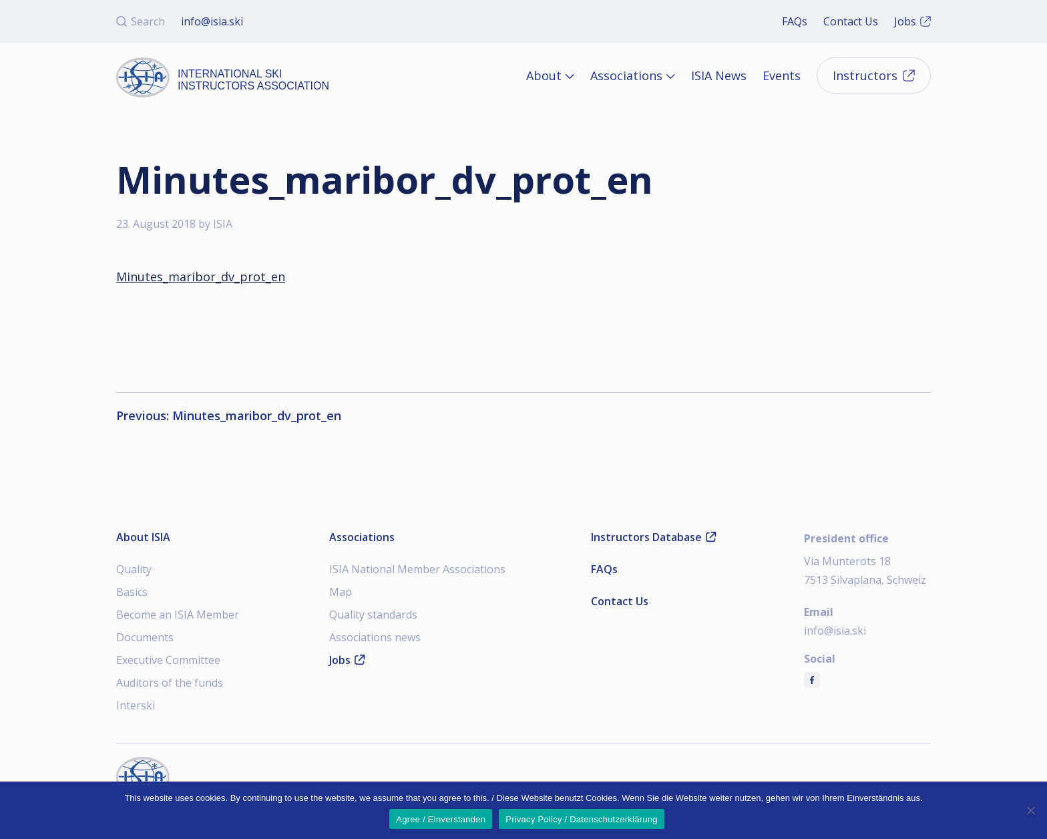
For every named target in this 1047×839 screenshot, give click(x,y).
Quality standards (373, 614)
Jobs (912, 21)
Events (782, 75)
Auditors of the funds (169, 682)
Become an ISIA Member (177, 614)
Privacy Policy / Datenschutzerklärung (581, 819)
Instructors (874, 75)
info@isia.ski (212, 21)
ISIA (222, 223)
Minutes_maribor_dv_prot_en (200, 277)
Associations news (375, 637)
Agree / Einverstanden (440, 819)
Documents (145, 637)
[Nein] (1030, 810)
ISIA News (719, 75)
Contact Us (850, 21)
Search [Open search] (140, 21)
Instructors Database (653, 537)
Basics (132, 591)
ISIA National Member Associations (417, 569)
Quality (134, 569)
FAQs (794, 21)
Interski (135, 705)
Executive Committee (168, 660)
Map (340, 591)
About (544, 75)
